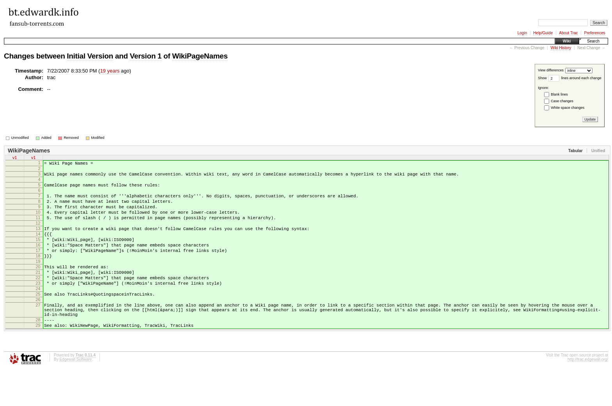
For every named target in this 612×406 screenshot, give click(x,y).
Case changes (562, 101)
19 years (109, 71)
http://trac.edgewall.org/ (588, 396)
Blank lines (559, 94)
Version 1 (145, 56)
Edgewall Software (75, 396)
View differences (551, 71)
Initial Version (90, 56)
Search (593, 41)
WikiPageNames (200, 56)
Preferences (594, 33)
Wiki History (561, 48)
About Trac (568, 33)
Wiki (567, 41)
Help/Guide (543, 33)
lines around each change (581, 78)
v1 (14, 157)
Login (522, 33)
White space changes (567, 108)
